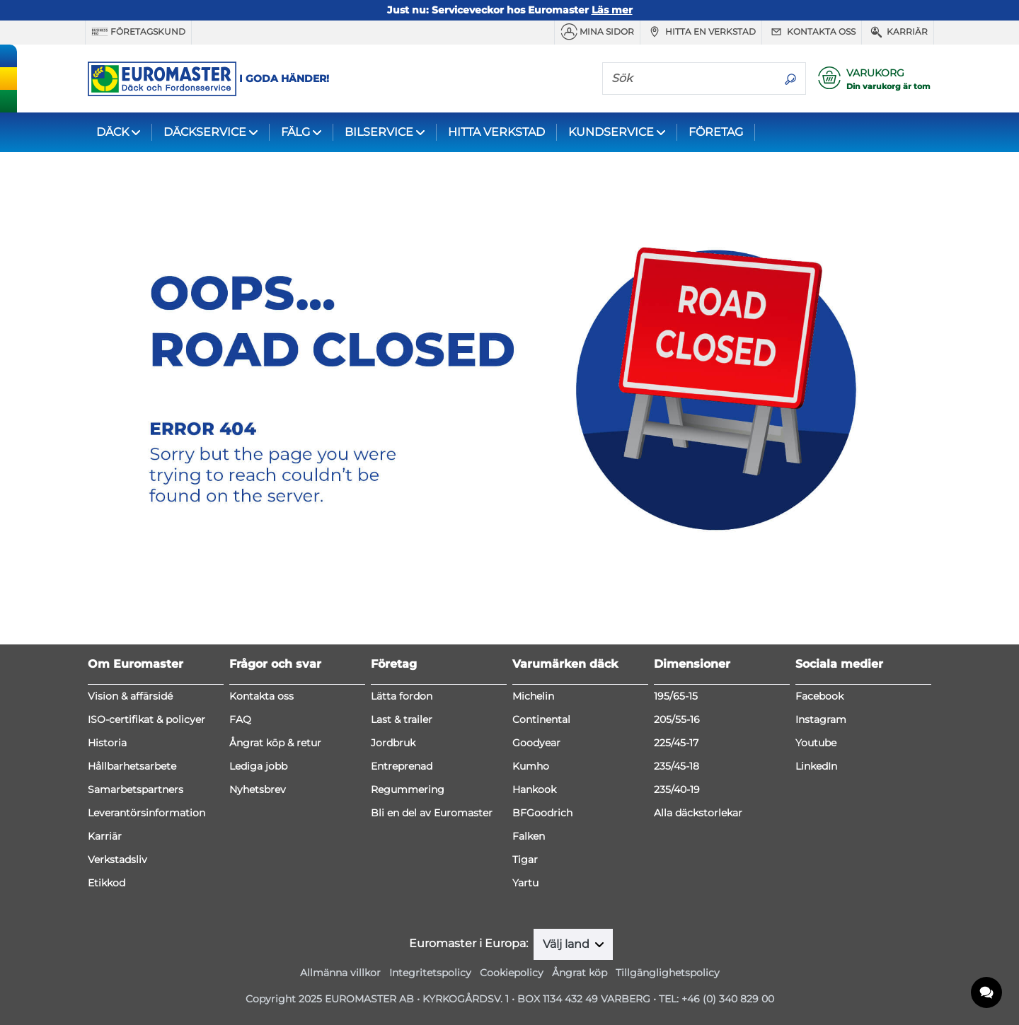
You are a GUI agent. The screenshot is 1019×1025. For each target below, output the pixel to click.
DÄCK (112, 132)
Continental (541, 719)
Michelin (533, 696)
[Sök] (689, 78)
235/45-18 (676, 766)
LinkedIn (816, 766)
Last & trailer (401, 719)
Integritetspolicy (430, 972)
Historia (107, 742)
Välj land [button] (567, 944)
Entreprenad (401, 766)
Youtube (815, 742)
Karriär (898, 31)
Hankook (534, 789)
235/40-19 (677, 789)
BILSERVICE (379, 132)
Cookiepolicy (511, 972)
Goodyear (536, 742)
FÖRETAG (716, 132)
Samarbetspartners (135, 789)
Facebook (819, 696)
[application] (987, 993)
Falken (528, 836)
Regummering (407, 789)
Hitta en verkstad (701, 31)
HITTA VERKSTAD (496, 132)
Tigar (525, 859)
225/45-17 (676, 742)
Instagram (820, 719)
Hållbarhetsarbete (132, 766)
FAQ (240, 719)
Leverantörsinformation (146, 812)
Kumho (530, 766)
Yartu (525, 882)
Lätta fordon (401, 696)
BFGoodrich (542, 812)
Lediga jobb (258, 766)
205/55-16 (677, 719)
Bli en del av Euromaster (432, 812)
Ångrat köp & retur (275, 742)
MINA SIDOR (597, 31)
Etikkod (106, 882)
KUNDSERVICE (611, 132)
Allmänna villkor (340, 972)
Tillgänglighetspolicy (668, 972)
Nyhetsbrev (257, 789)
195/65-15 (676, 696)
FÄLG (295, 132)
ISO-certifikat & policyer (146, 719)
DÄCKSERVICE (204, 132)
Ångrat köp (579, 972)
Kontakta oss (812, 31)
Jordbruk (393, 742)
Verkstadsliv (117, 859)
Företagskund (138, 31)
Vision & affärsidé (130, 696)
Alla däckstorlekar (698, 812)
